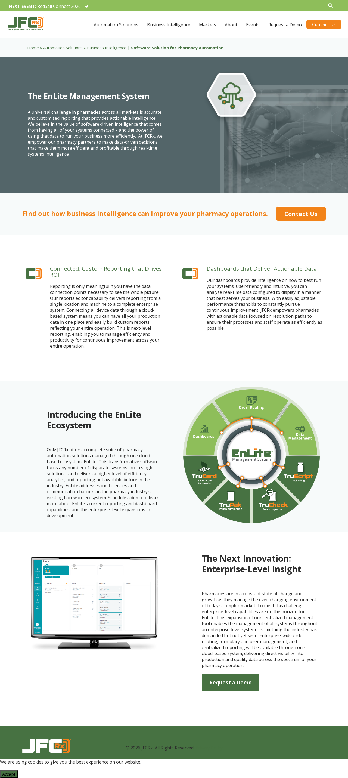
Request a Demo (230, 682)
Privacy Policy (209, 748)
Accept (8, 774)
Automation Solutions (63, 47)
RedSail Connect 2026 (48, 6)
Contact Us (301, 213)
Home (33, 47)
